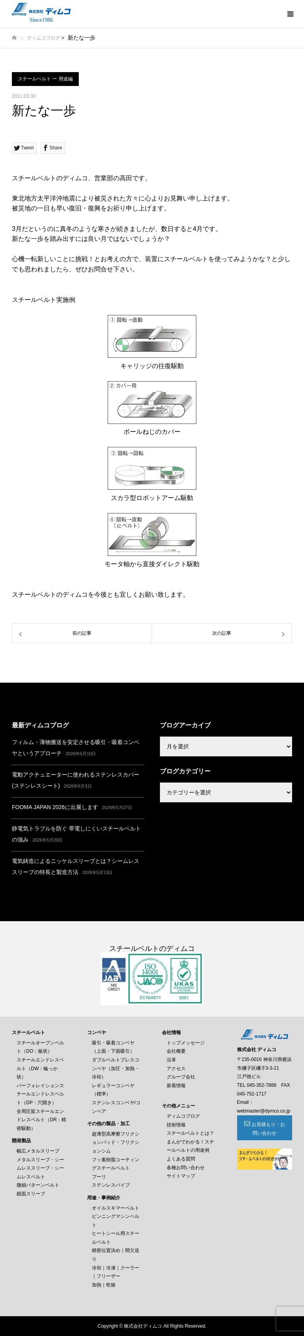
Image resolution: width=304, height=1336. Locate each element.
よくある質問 (181, 1159)
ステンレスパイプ (111, 1185)
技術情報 (176, 1125)
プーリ (99, 1176)
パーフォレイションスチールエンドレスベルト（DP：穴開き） (40, 1094)
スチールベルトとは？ (190, 1133)
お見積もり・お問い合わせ (268, 1129)
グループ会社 (181, 1077)
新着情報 (176, 1085)
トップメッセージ (186, 1043)
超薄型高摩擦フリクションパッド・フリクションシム (115, 1142)
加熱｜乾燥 (104, 1285)
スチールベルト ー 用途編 (45, 79)
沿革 (171, 1060)
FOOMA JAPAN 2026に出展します (55, 807)
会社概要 (176, 1051)
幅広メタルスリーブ (38, 1151)
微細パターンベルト (38, 1185)
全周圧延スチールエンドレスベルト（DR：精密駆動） (41, 1120)
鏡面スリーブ (31, 1194)
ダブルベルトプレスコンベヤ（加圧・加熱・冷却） (115, 1068)
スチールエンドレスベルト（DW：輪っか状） (40, 1068)
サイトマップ (181, 1176)
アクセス (176, 1068)
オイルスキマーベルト (115, 1208)
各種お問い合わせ (186, 1167)
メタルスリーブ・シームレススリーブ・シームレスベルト (40, 1168)
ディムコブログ (43, 38)
